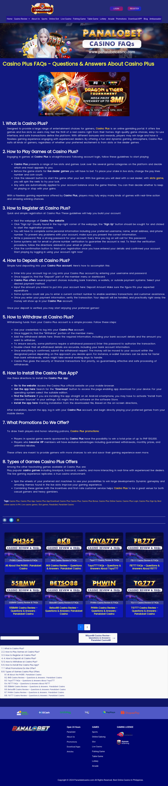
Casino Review (22, 19)
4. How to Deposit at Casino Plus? (20, 664)
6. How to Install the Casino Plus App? (22, 670)
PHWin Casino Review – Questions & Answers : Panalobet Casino (38, 698)
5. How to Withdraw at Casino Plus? (21, 667)
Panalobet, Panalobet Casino (72, 510)
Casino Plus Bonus (94, 507)
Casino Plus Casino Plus (74, 507)
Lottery (118, 19)
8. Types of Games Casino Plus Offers (22, 677)
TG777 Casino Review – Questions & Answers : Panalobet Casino (38, 701)
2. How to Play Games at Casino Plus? (22, 657)
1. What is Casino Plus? (14, 654)
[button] (22, 19)
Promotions (140, 19)
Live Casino (74, 19)
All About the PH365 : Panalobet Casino (25, 680)
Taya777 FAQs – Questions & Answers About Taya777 (33, 686)
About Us (38, 19)
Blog (76, 25)
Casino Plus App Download (49, 507)
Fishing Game (90, 19)
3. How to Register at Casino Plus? (20, 661)
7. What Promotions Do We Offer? (20, 674)
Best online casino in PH (18, 510)
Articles (70, 751)
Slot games (53, 510)
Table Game (105, 19)
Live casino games (38, 510)
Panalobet (71, 732)
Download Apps (74, 746)
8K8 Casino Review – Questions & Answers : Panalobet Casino (36, 683)
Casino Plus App (28, 507)
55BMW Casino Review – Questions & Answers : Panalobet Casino (38, 692)
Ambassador (88, 25)
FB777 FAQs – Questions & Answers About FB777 (30, 689)
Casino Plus (103, 134)
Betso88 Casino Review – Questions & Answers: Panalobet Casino (38, 695)
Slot (94, 742)
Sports (49, 19)
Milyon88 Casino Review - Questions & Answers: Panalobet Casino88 (98, 643)
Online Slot (60, 19)
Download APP (156, 19)
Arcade (128, 19)
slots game (156, 184)
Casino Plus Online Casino (116, 507)
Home (7, 19)
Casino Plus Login (136, 507)
